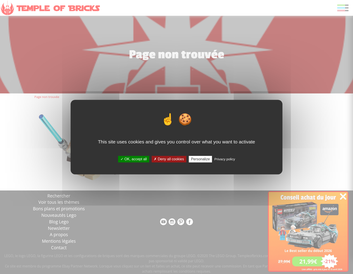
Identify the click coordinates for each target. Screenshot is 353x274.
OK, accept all (133, 159)
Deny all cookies (169, 159)
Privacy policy (224, 159)
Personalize (200, 159)
